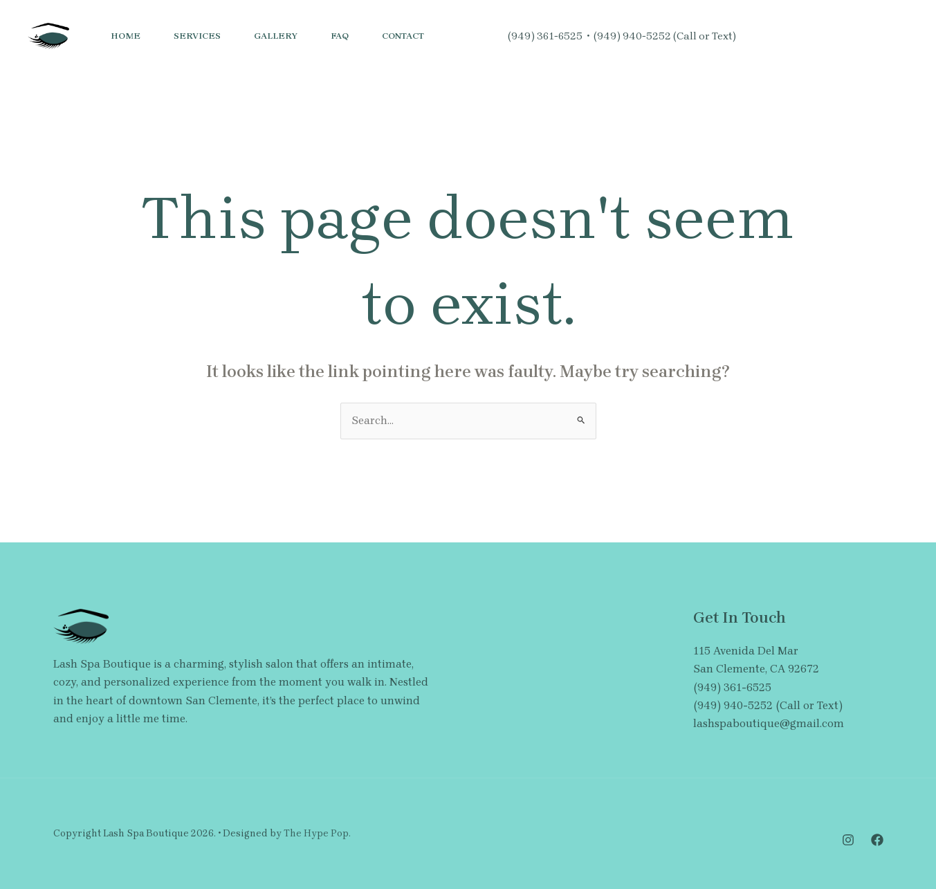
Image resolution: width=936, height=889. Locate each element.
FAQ (340, 35)
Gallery (275, 35)
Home (125, 35)
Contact (403, 35)
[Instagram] (757, 37)
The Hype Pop (316, 833)
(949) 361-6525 (545, 36)
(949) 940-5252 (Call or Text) (665, 36)
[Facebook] (787, 37)
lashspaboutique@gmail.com (768, 723)
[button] (863, 36)
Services (197, 35)
